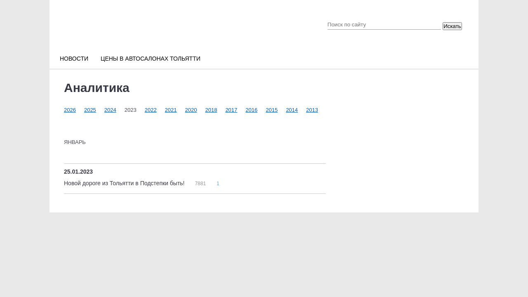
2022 (151, 110)
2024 (110, 110)
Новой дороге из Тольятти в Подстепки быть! (125, 183)
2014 (292, 110)
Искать (452, 26)
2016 (251, 110)
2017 (231, 110)
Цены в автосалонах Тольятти (150, 58)
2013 (312, 110)
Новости (74, 58)
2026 (70, 110)
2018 (211, 110)
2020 (191, 110)
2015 (272, 110)
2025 (90, 110)
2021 (171, 110)
